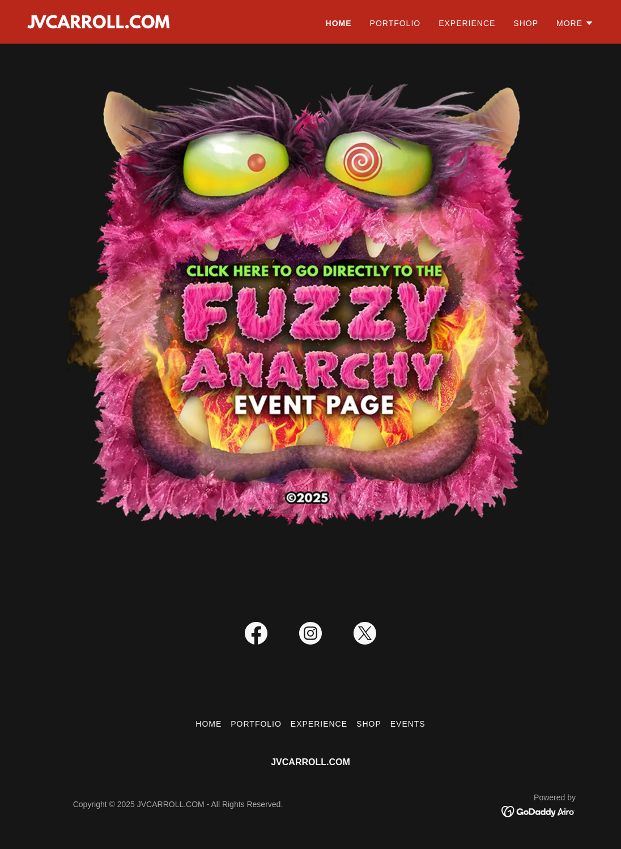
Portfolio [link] (395, 23)
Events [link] (408, 723)
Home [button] (208, 723)
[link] (98, 21)
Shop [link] (525, 23)
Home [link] (339, 23)
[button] (575, 23)
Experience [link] (467, 23)
